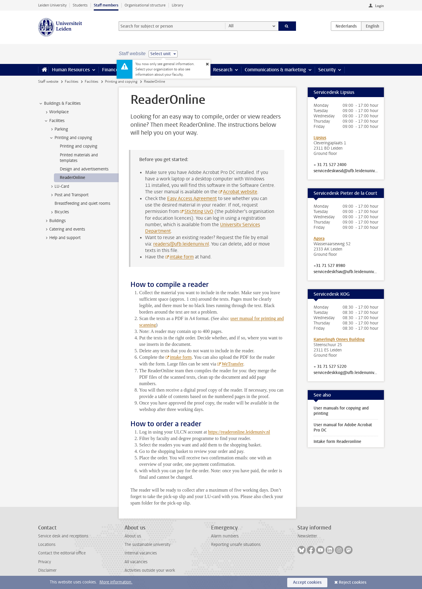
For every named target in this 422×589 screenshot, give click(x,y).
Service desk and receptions (63, 536)
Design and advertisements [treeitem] (84, 169)
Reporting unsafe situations (236, 544)
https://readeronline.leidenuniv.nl (239, 431)
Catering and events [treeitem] (64, 229)
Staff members (106, 5)
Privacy (44, 562)
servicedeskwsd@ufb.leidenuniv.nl (346, 171)
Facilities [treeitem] (54, 121)
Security (327, 70)
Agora (319, 238)
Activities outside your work (150, 570)
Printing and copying (121, 81)
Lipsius (320, 138)
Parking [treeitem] (58, 129)
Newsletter (307, 536)
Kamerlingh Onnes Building (339, 339)
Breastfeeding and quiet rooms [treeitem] (82, 203)
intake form (182, 257)
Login (379, 6)
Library (177, 5)
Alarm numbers (225, 536)
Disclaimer (47, 570)
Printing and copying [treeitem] (70, 138)
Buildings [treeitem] (55, 221)
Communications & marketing (275, 70)
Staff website (48, 81)
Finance (110, 70)
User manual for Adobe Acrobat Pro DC (343, 427)
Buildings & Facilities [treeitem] (59, 103)
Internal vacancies (141, 553)
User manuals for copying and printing (341, 410)
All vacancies (136, 562)
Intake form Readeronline (337, 441)
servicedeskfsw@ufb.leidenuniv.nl (346, 272)
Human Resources (71, 70)
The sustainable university (148, 544)
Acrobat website (240, 192)
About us (133, 536)
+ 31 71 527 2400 (330, 164)
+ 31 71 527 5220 (330, 366)
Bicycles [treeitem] (59, 212)
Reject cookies (352, 582)
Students (80, 5)
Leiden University (52, 5)
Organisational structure (145, 5)
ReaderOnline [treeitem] (72, 177)
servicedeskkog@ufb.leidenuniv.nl (346, 372)
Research (222, 70)
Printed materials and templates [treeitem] (79, 157)
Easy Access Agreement (192, 198)
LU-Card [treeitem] (59, 186)
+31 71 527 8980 (329, 265)
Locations (46, 544)
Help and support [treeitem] (62, 238)
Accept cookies (307, 582)
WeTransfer (232, 363)
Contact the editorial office (62, 553)
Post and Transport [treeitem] (69, 195)
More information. (115, 582)
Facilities (71, 81)
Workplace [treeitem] (56, 112)
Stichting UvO (198, 211)
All (231, 26)
